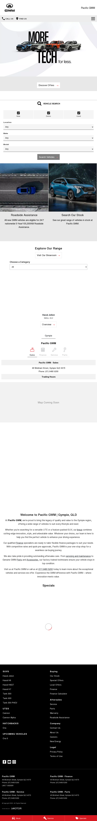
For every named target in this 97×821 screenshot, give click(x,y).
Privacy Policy (56, 751)
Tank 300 (7, 693)
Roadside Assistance (60, 717)
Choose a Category (48, 265)
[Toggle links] (11, 808)
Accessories (32, 559)
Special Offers (57, 680)
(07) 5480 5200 (51, 371)
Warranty (54, 713)
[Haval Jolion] (48, 299)
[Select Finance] (43, 352)
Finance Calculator (58, 693)
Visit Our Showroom (46, 255)
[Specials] (81, 818)
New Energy (55, 741)
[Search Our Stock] (72, 202)
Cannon (6, 713)
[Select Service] (54, 352)
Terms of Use (56, 756)
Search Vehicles (47, 157)
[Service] (48, 818)
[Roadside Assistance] (24, 202)
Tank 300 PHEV (10, 702)
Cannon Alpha (9, 717)
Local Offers (56, 684)
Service (53, 704)
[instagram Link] (14, 762)
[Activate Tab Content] (48, 103)
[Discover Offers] (48, 85)
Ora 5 (5, 738)
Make (48, 136)
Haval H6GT (8, 684)
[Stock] (16, 818)
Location (48, 125)
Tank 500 (7, 698)
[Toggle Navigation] (93, 18)
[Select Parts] (65, 352)
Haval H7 (7, 689)
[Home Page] (9, 7)
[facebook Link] (4, 762)
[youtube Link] (9, 762)
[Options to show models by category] (48, 267)
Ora (4, 727)
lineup (79, 529)
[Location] (32, 352)
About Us (54, 732)
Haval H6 (7, 680)
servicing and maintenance (78, 556)
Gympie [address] (48, 335)
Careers (54, 736)
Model (48, 147)
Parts (19, 559)
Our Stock (55, 675)
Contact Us (55, 727)
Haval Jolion (8, 675)
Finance (19, 542)
